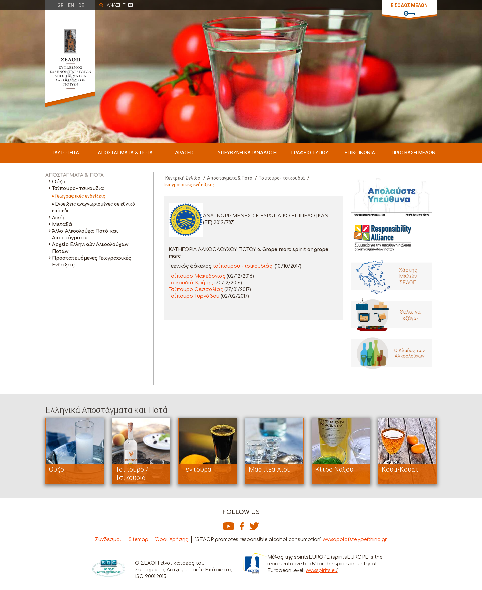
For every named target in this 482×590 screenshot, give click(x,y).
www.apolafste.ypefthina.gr (355, 539)
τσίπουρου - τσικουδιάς (242, 266)
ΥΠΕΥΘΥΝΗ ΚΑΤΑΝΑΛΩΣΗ (247, 153)
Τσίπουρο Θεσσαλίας (196, 289)
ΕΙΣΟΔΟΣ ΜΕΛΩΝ (409, 5)
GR (60, 5)
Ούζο (58, 181)
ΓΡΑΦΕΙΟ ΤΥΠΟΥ (309, 153)
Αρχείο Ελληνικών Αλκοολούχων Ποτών (90, 248)
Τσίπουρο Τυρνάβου (194, 296)
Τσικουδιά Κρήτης (191, 282)
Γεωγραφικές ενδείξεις (80, 196)
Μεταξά (62, 224)
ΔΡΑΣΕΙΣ (184, 153)
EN (71, 5)
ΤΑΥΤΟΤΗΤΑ (65, 153)
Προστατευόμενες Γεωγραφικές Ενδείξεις (91, 261)
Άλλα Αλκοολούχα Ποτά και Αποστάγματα (85, 234)
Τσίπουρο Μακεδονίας (197, 276)
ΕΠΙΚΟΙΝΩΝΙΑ (360, 153)
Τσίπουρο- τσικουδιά (78, 188)
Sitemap (138, 539)
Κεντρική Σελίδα (182, 178)
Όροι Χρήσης (171, 539)
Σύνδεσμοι (108, 539)
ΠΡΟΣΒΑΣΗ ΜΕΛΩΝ (413, 153)
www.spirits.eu (321, 570)
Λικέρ (59, 217)
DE (81, 5)
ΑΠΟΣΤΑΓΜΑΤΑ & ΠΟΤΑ (125, 153)
